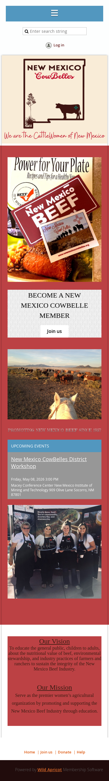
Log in (58, 45)
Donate (64, 752)
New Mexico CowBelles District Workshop (49, 463)
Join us (54, 331)
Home (29, 752)
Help (81, 752)
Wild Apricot (49, 769)
